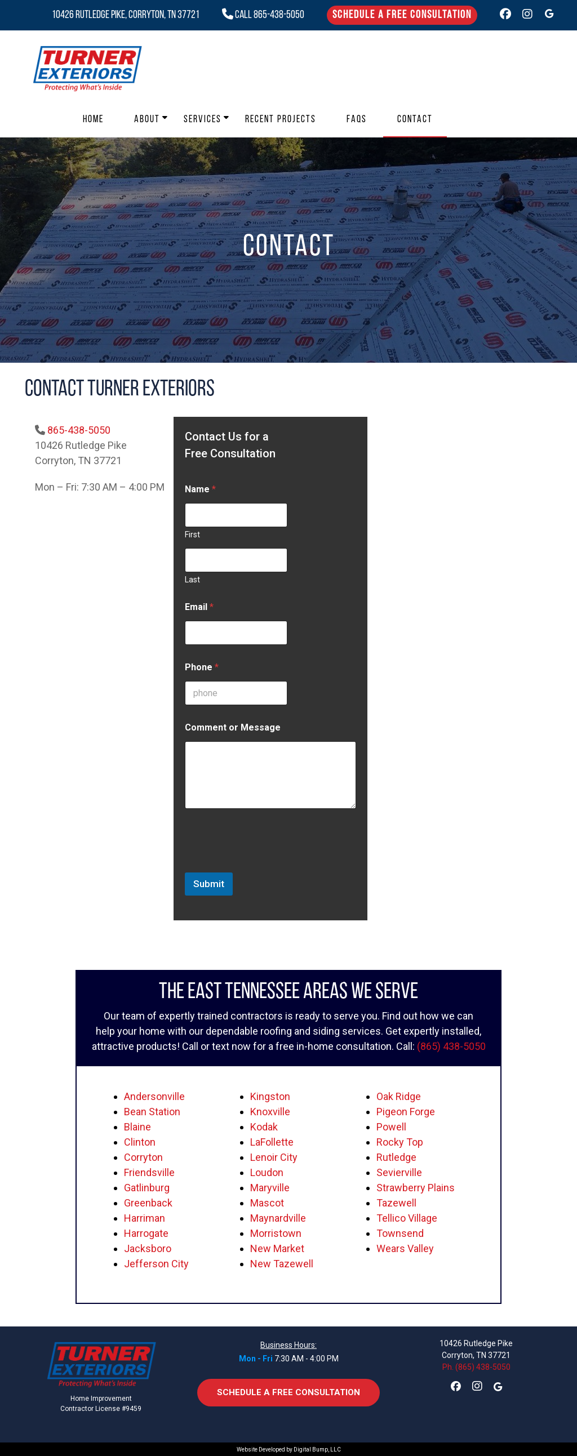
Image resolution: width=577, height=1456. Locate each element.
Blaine (137, 1127)
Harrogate (146, 1233)
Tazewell (396, 1203)
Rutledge (396, 1157)
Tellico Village (406, 1218)
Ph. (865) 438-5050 (476, 1367)
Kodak (264, 1127)
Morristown (275, 1233)
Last (192, 579)
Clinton (140, 1142)
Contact (415, 119)
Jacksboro (147, 1248)
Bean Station (152, 1111)
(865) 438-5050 (451, 1046)
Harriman (144, 1218)
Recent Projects (280, 119)
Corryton (143, 1157)
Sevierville (399, 1172)
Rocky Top (399, 1142)
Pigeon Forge (405, 1111)
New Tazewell (281, 1264)
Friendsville (149, 1172)
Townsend (400, 1233)
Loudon (266, 1172)
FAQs (357, 119)
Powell (391, 1127)
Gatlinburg (147, 1188)
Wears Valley (405, 1248)
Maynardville (278, 1218)
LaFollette (272, 1142)
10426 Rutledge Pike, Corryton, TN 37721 (125, 15)
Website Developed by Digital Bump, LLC (289, 1449)
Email (199, 607)
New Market (277, 1248)
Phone (202, 667)
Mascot (267, 1203)
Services (202, 119)
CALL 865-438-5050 (263, 15)
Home (93, 119)
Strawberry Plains (415, 1188)
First (192, 534)
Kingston (270, 1096)
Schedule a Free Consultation (402, 15)
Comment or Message (233, 727)
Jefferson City (156, 1264)
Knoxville (270, 1111)
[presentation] (270, 865)
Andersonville (154, 1096)
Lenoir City (274, 1157)
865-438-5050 (78, 430)
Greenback (148, 1203)
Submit (208, 883)
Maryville (270, 1188)
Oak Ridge (398, 1096)
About (147, 119)
